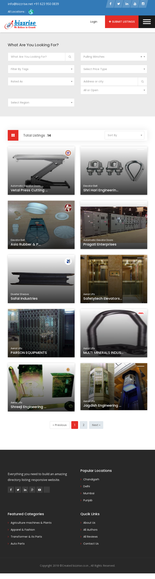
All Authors (90, 530)
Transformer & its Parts (26, 537)
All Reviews (90, 537)
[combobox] (113, 57)
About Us (89, 523)
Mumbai (88, 494)
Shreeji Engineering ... (29, 407)
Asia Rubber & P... (26, 245)
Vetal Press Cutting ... (29, 191)
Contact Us (91, 544)
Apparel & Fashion (23, 530)
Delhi (86, 487)
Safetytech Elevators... (103, 299)
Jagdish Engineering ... (102, 406)
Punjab (87, 501)
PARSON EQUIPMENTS (29, 353)
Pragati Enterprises (100, 245)
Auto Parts (18, 544)
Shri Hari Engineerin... (101, 191)
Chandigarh (91, 480)
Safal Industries (25, 299)
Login (93, 22)
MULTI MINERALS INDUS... (103, 353)
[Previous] (60, 425)
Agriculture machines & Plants (31, 523)
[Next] (96, 425)
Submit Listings (122, 22)
